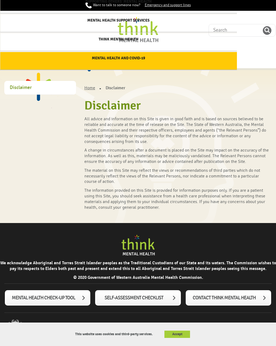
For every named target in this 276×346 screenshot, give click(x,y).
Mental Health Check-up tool (43, 298)
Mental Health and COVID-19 (255, 59)
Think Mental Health (214, 59)
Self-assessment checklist (134, 298)
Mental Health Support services (172, 59)
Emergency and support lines (168, 5)
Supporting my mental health (90, 59)
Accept (177, 334)
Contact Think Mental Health (224, 298)
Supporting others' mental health (131, 59)
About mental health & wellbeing (48, 59)
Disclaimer (21, 87)
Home (14, 56)
